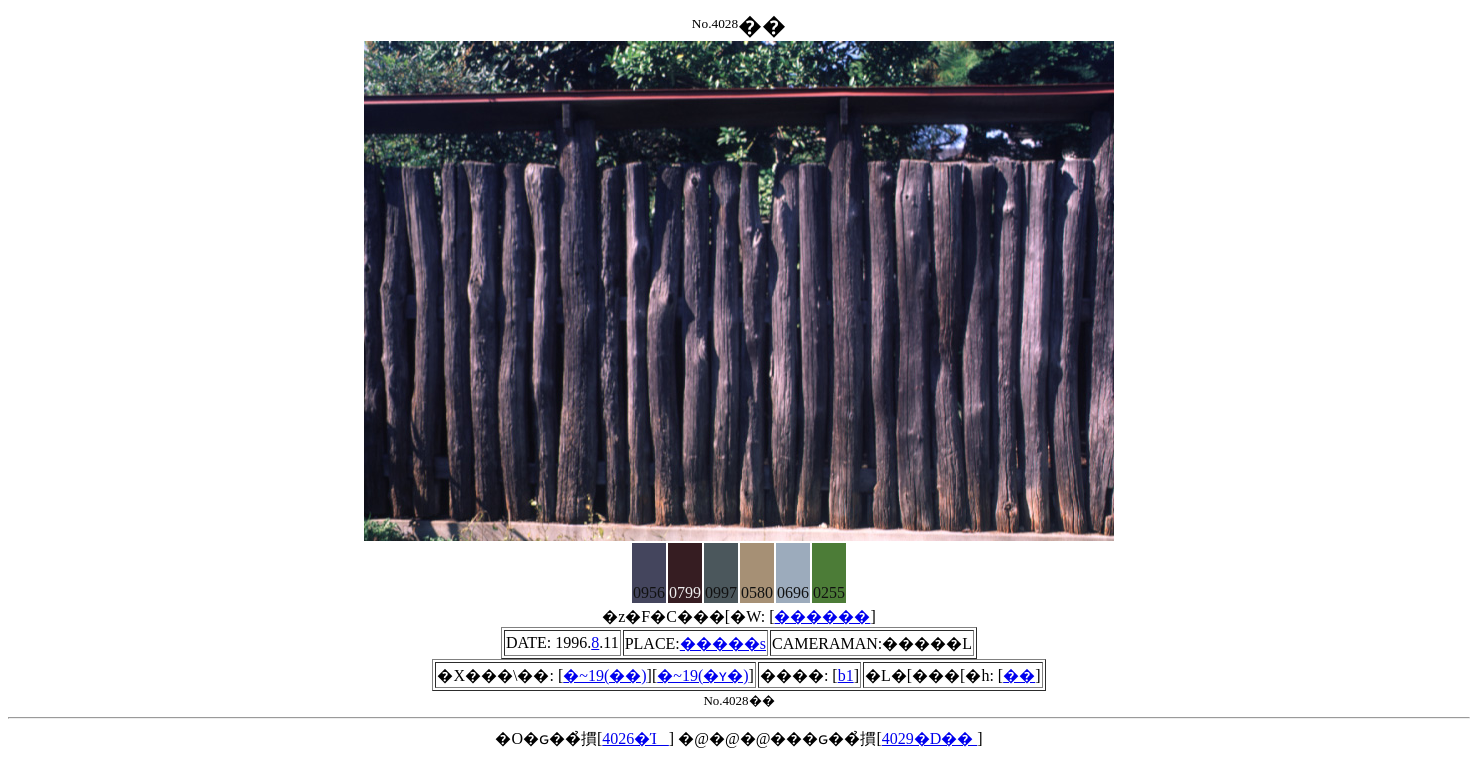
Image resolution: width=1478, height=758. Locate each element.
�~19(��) (604, 675)
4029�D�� (930, 738)
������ (822, 616)
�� (1019, 675)
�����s (723, 643)
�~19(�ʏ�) (702, 675)
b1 (846, 675)
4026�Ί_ (635, 738)
